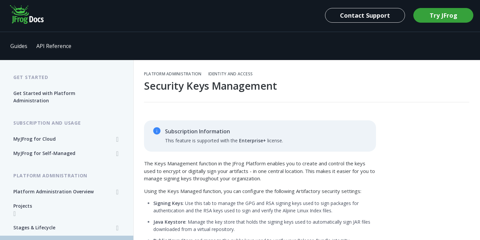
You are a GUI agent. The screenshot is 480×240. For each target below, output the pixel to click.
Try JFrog (443, 15)
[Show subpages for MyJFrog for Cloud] (117, 139)
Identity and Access (230, 74)
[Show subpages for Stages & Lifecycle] (117, 228)
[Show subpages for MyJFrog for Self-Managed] (117, 153)
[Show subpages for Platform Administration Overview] (117, 192)
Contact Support (365, 15)
